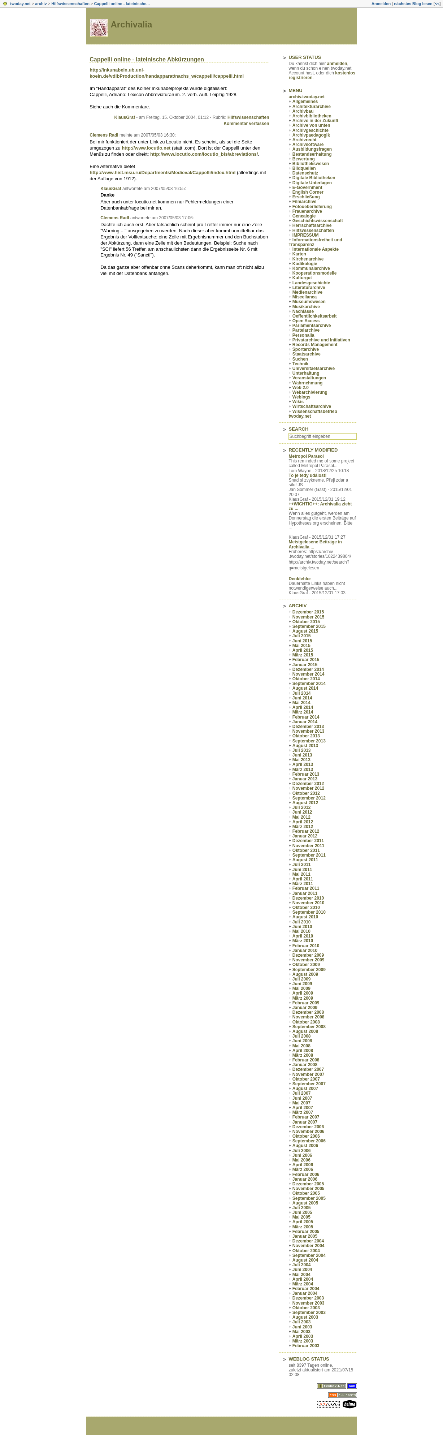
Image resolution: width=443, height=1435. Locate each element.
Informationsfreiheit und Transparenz (315, 242)
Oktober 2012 (306, 793)
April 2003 (302, 1336)
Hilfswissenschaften (70, 3)
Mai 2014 (301, 702)
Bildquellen (304, 168)
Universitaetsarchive (313, 368)
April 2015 (302, 650)
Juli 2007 (301, 1093)
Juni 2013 (302, 755)
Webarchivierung (309, 392)
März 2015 (302, 655)
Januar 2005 (304, 1236)
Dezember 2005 (308, 1183)
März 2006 (302, 1169)
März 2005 (302, 1226)
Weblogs (301, 397)
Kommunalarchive (311, 268)
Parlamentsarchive (311, 325)
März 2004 (302, 1284)
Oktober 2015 (306, 621)
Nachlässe (303, 311)
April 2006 (302, 1164)
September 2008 (309, 1026)
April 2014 (302, 707)
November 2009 (308, 959)
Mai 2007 (301, 1103)
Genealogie (304, 216)
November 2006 (308, 1131)
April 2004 (302, 1279)
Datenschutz (305, 173)
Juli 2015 (301, 635)
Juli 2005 (301, 1207)
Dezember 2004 (308, 1241)
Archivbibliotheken (311, 115)
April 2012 (302, 821)
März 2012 (302, 826)
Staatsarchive (306, 354)
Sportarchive (305, 349)
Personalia (303, 335)
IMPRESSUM (305, 235)
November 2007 (308, 1074)
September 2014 (309, 683)
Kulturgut (302, 277)
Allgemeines (305, 101)
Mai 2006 (301, 1160)
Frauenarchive (307, 211)
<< (437, 3)
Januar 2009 (304, 1007)
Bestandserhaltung (312, 154)
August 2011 (305, 859)
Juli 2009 (301, 979)
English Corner (307, 192)
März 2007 (302, 1112)
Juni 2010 (302, 926)
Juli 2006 (301, 1150)
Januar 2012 (304, 836)
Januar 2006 (304, 1179)
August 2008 (305, 1031)
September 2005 (309, 1198)
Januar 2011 (304, 893)
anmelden (337, 63)
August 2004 (305, 1260)
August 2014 (305, 688)
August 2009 (305, 974)
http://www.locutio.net (146, 148)
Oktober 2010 (306, 907)
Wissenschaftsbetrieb (314, 411)
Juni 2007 (302, 1098)
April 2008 (302, 1050)
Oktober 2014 (306, 678)
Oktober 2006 (306, 1136)
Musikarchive (306, 306)
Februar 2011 (306, 888)
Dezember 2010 (308, 898)
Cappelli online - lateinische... (121, 3)
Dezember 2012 (308, 783)
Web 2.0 (300, 387)
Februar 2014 (306, 717)
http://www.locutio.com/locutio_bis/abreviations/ (204, 154)
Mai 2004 (301, 1274)
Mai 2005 (301, 1217)
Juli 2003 (301, 1321)
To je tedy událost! (307, 475)
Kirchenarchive (308, 259)
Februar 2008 (306, 1060)
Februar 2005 (306, 1231)
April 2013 (302, 764)
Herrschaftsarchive (312, 225)
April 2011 (302, 879)
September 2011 (309, 855)
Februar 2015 (306, 659)
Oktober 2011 (306, 850)
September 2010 (309, 912)
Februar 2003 (306, 1345)
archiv (41, 3)
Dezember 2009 (308, 955)
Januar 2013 (304, 778)
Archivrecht (304, 139)
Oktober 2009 (306, 964)
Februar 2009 (306, 1002)
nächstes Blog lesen (413, 3)
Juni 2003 (302, 1327)
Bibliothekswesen (310, 163)
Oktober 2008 (306, 1022)
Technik (300, 363)
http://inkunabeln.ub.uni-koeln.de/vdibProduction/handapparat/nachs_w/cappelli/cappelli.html (167, 73)
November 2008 (308, 1017)
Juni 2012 (302, 812)
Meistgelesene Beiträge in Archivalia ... (315, 544)
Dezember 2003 (308, 1298)
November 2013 (308, 731)
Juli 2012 (301, 807)
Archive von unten (311, 125)
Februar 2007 (306, 1117)
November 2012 (308, 788)
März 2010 (302, 940)
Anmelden (381, 3)
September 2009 (309, 969)
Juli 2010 (301, 922)
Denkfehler (299, 578)
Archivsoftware (308, 144)
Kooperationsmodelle (314, 273)
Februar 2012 (306, 831)
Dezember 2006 (308, 1126)
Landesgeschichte (311, 282)
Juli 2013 (301, 750)
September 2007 (309, 1083)
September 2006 (309, 1140)
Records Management (315, 344)
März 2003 (302, 1341)
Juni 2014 (302, 698)
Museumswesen (309, 301)
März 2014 (302, 712)
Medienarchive (307, 292)
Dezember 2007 (308, 1069)
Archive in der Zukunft (315, 120)
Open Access (306, 320)
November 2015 (308, 617)
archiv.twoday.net (306, 96)
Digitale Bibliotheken (313, 177)
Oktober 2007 (306, 1079)
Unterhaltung (306, 373)
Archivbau (303, 111)
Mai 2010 (301, 931)
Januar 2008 (304, 1064)
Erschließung (306, 196)
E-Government (307, 187)
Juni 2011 (302, 869)
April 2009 (302, 993)
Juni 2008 (302, 1040)
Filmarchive (304, 201)
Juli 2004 (301, 1264)
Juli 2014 (301, 693)
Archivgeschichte (310, 130)
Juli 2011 (301, 864)
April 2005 (302, 1221)
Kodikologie (304, 263)
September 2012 (309, 798)
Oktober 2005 (306, 1193)
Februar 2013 (306, 774)
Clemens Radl (104, 135)
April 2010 (302, 936)
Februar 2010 (306, 945)
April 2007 (302, 1107)
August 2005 (305, 1203)
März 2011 (302, 883)
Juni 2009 (302, 983)
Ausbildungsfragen (312, 149)
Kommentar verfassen (246, 123)
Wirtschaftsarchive (311, 406)
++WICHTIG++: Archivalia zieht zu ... (320, 506)
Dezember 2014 (308, 669)
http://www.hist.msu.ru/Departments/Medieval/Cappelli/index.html (162, 172)
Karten (299, 254)
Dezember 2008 (308, 1012)
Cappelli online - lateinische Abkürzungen (147, 59)
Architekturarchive (311, 106)
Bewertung (303, 158)
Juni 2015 (302, 640)
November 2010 (308, 902)
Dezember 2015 (308, 612)
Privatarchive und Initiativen (321, 339)
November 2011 (308, 845)
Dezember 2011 (308, 840)
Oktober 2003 (306, 1307)
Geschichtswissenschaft (317, 220)
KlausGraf (124, 117)
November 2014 (308, 674)
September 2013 (309, 741)
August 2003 (305, 1317)
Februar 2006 (306, 1174)
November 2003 (308, 1303)
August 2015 (305, 631)
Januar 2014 (304, 721)
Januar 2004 (304, 1293)
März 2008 (302, 1055)
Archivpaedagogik (311, 135)
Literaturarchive (308, 287)
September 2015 (309, 626)
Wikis (298, 401)
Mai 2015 (301, 645)
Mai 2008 (301, 1045)
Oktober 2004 (306, 1250)
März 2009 (302, 998)
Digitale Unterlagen (312, 182)
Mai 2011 (301, 874)
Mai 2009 (301, 988)
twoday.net (20, 3)
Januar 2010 (304, 950)
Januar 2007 (304, 1122)
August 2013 (305, 745)
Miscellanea (304, 297)
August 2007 (305, 1088)
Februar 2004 (306, 1288)
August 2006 (305, 1145)
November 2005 (308, 1188)
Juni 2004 (302, 1269)
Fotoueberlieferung (312, 206)
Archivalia (131, 24)
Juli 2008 (301, 1036)
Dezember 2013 (308, 726)
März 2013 (302, 769)
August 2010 (305, 916)
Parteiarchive (306, 330)
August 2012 (305, 802)
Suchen (300, 359)
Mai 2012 (301, 817)
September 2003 (309, 1312)
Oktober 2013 (306, 735)
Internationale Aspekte (315, 249)
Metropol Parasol (305, 456)
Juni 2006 (302, 1155)
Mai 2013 (301, 759)
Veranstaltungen (309, 377)
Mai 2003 (301, 1331)
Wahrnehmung (307, 382)
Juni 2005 (302, 1212)
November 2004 (308, 1245)
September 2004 (309, 1255)
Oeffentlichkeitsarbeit (314, 316)
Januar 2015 (304, 664)
